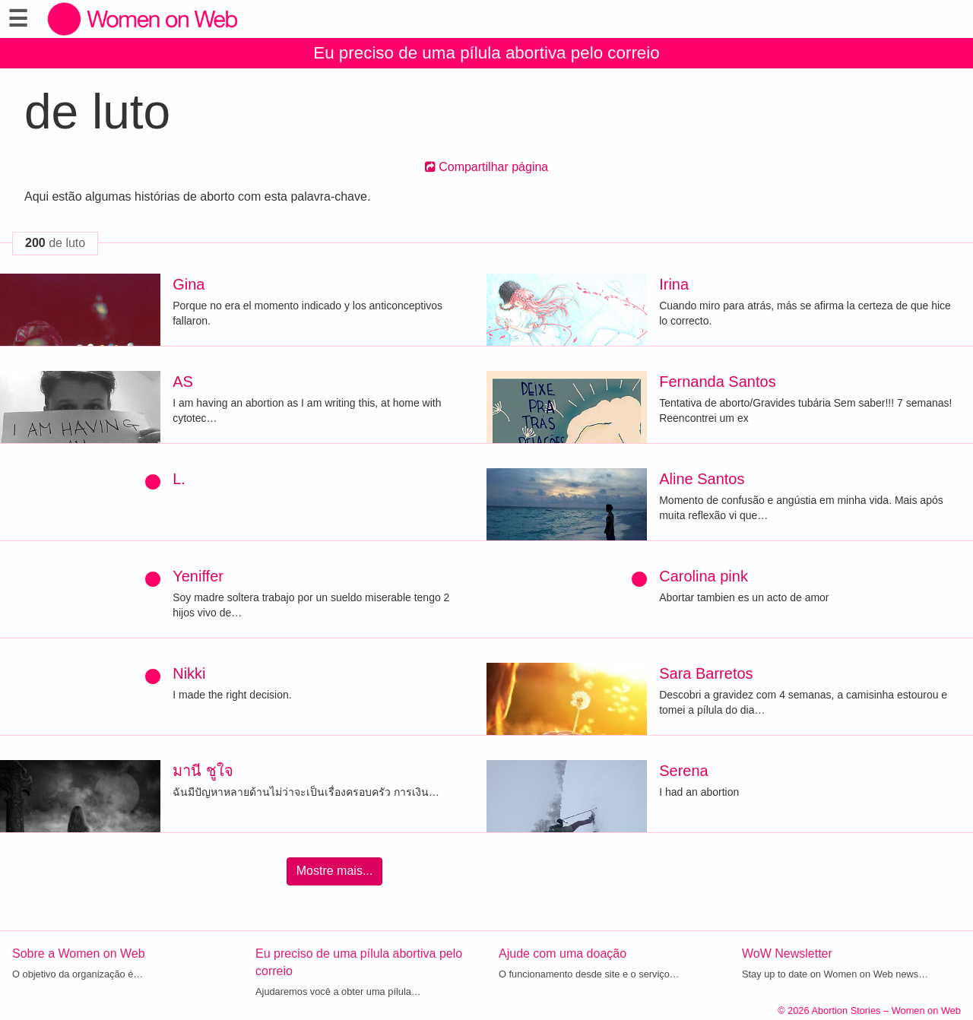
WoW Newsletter (787, 953)
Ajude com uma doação (562, 953)
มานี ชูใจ (203, 770)
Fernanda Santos (717, 381)
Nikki (189, 673)
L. (179, 478)
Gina (188, 284)
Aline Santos (701, 478)
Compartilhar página (487, 166)
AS (183, 381)
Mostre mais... (334, 870)
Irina (674, 284)
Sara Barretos (706, 673)
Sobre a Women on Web (78, 953)
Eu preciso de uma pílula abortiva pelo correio (486, 52)
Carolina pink (703, 576)
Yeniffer (198, 576)
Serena (683, 770)
